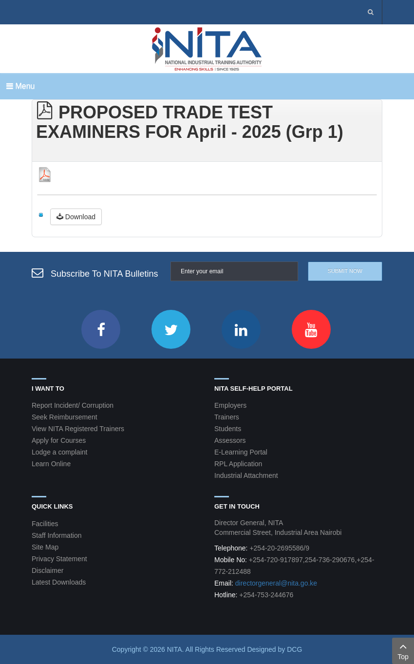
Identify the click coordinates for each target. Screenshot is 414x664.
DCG (294, 649)
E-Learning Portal (240, 452)
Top (403, 650)
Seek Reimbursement (64, 417)
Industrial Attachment (246, 475)
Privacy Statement (59, 559)
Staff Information (56, 535)
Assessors (230, 440)
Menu (20, 86)
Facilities (45, 524)
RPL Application (238, 464)
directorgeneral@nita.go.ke (276, 583)
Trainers (226, 417)
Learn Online (51, 464)
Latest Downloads (59, 582)
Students (227, 429)
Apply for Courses (59, 440)
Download (75, 217)
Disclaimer (47, 570)
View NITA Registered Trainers (78, 429)
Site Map (45, 547)
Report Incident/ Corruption (72, 405)
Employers (230, 405)
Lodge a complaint (59, 452)
